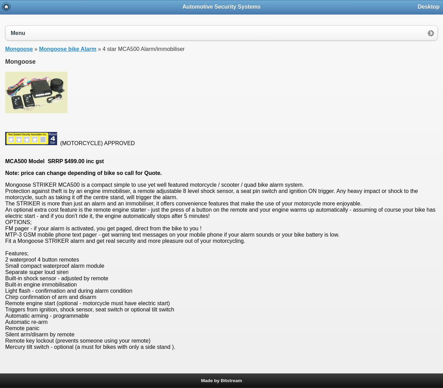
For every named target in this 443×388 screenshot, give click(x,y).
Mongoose (19, 49)
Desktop (429, 7)
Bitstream (231, 380)
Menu (18, 33)
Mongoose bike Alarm (68, 49)
